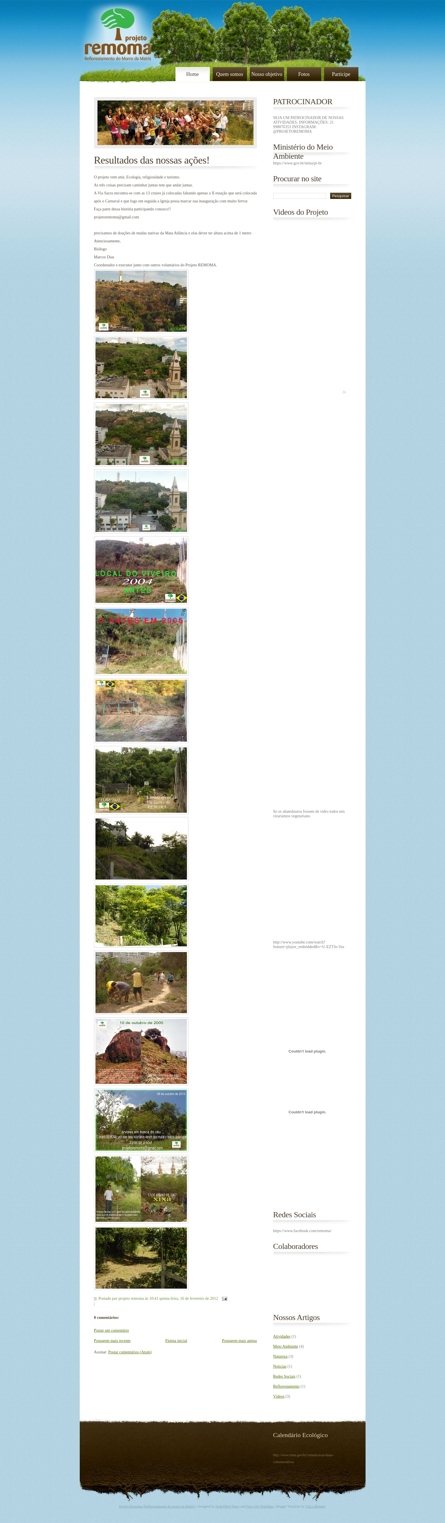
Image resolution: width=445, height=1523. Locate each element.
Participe (341, 74)
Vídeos (279, 1396)
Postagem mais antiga (239, 1341)
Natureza (280, 1356)
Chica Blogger (315, 1506)
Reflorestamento (286, 1386)
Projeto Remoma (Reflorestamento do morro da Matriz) (157, 1506)
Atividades (282, 1336)
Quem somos (229, 74)
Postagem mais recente (112, 1341)
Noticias (280, 1366)
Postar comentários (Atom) (130, 1352)
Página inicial (176, 1341)
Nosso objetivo (266, 74)
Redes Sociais (284, 1376)
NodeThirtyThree (227, 1506)
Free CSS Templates (260, 1506)
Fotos (304, 74)
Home (192, 74)
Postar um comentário (111, 1330)
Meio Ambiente (285, 1346)
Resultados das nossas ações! (152, 160)
